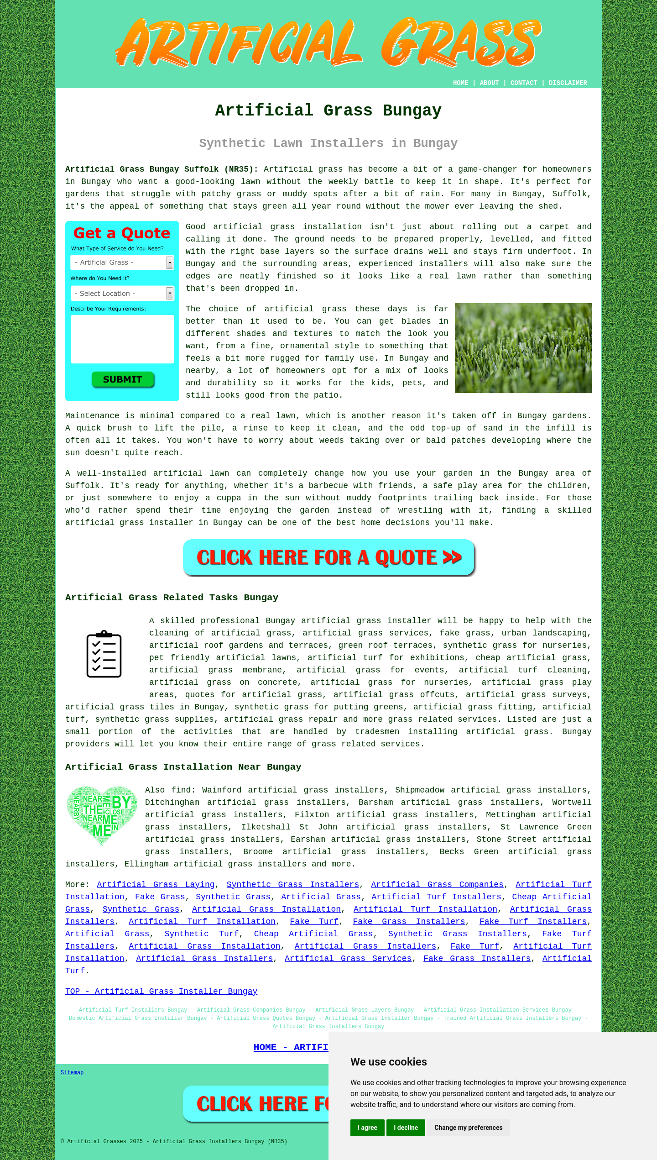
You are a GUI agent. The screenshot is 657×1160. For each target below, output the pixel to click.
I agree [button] (367, 1127)
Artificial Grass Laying (156, 884)
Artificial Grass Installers (366, 946)
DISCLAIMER (568, 83)
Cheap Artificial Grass (313, 934)
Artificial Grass (321, 897)
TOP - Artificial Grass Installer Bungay (161, 991)
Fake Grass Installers (409, 921)
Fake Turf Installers (533, 921)
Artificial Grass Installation (266, 909)
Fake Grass (160, 897)
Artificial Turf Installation (425, 909)
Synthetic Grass (233, 897)
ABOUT (489, 83)
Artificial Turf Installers (436, 897)
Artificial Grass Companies (437, 884)
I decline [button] (406, 1127)
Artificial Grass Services (348, 958)
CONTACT (524, 83)
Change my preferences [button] (468, 1127)
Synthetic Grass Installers (293, 884)
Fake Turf (314, 921)
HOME (461, 83)
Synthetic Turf (202, 934)
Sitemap (72, 1073)
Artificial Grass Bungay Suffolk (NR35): (162, 169)
